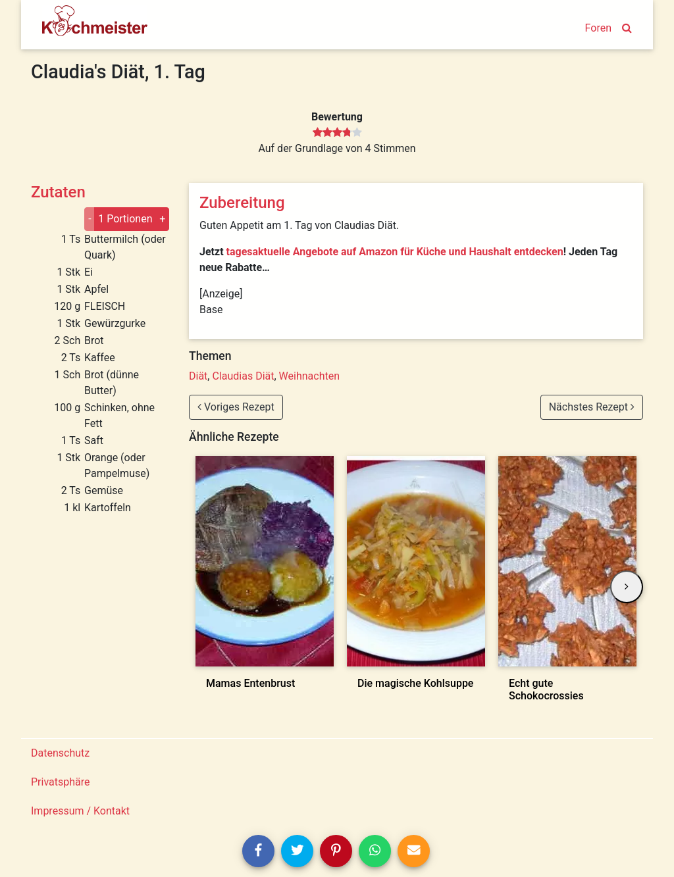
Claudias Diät (243, 376)
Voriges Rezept (235, 407)
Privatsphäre (60, 782)
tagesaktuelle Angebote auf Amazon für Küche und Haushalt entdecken (394, 251)
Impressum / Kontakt (80, 811)
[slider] (337, 133)
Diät (198, 376)
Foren (598, 28)
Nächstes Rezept (592, 407)
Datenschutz (60, 753)
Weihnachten (309, 376)
